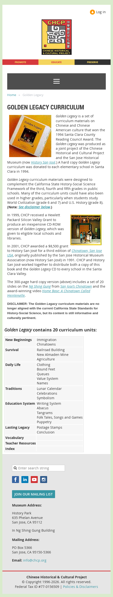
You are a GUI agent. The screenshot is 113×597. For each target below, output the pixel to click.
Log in (101, 12)
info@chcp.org (34, 560)
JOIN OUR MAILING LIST (33, 494)
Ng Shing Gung (40, 286)
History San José (43, 162)
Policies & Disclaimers (80, 586)
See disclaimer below (34, 207)
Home (11, 95)
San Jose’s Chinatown (76, 286)
